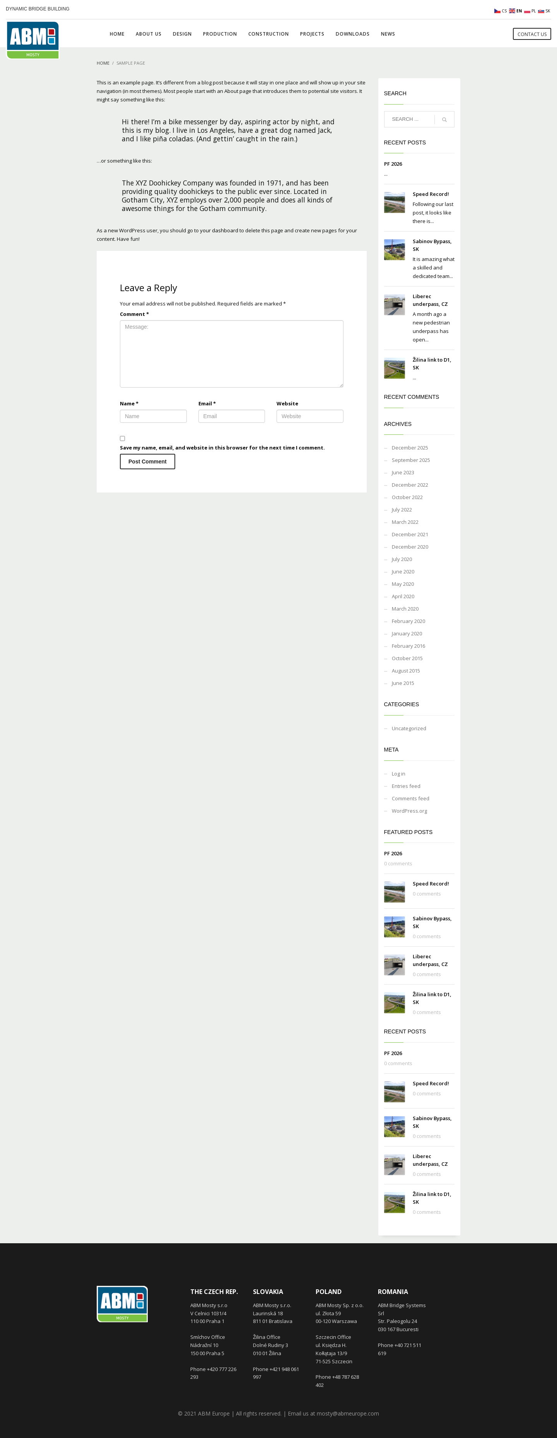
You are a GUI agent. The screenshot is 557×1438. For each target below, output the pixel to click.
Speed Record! (431, 193)
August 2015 (406, 670)
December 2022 (410, 484)
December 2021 (410, 534)
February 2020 (408, 621)
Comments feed (410, 798)
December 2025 (410, 447)
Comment (134, 314)
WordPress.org (409, 810)
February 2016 (408, 645)
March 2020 (405, 608)
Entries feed (406, 785)
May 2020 (403, 583)
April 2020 (403, 596)
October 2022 (407, 497)
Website (287, 403)
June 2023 (403, 472)
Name (129, 403)
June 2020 (403, 571)
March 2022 (405, 521)
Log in (398, 773)
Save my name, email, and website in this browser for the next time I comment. (222, 447)
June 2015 (403, 683)
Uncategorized (409, 728)
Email (207, 403)
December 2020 (410, 546)
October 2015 (407, 658)
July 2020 (402, 559)
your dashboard (219, 230)
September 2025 (411, 459)
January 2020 (407, 633)
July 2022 (402, 509)
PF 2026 (393, 163)
